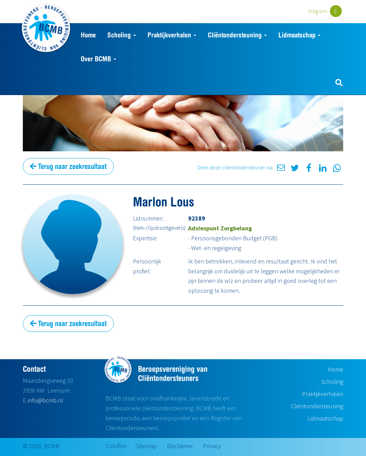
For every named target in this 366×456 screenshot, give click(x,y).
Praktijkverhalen (172, 35)
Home (88, 35)
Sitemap (146, 446)
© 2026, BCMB (41, 446)
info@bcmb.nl (45, 400)
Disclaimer (180, 446)
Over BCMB (98, 59)
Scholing (121, 35)
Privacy (212, 446)
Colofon (116, 446)
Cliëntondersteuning (237, 35)
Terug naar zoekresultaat (68, 166)
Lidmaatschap (299, 35)
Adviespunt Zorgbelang (220, 228)
